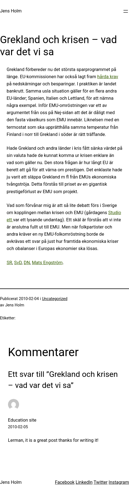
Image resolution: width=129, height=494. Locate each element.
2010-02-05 (18, 427)
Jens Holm (11, 11)
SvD (18, 262)
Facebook (65, 482)
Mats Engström (47, 262)
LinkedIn (84, 482)
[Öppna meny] (125, 11)
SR (9, 262)
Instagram (119, 482)
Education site (22, 420)
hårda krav (107, 76)
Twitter (100, 482)
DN (27, 262)
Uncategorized (54, 298)
